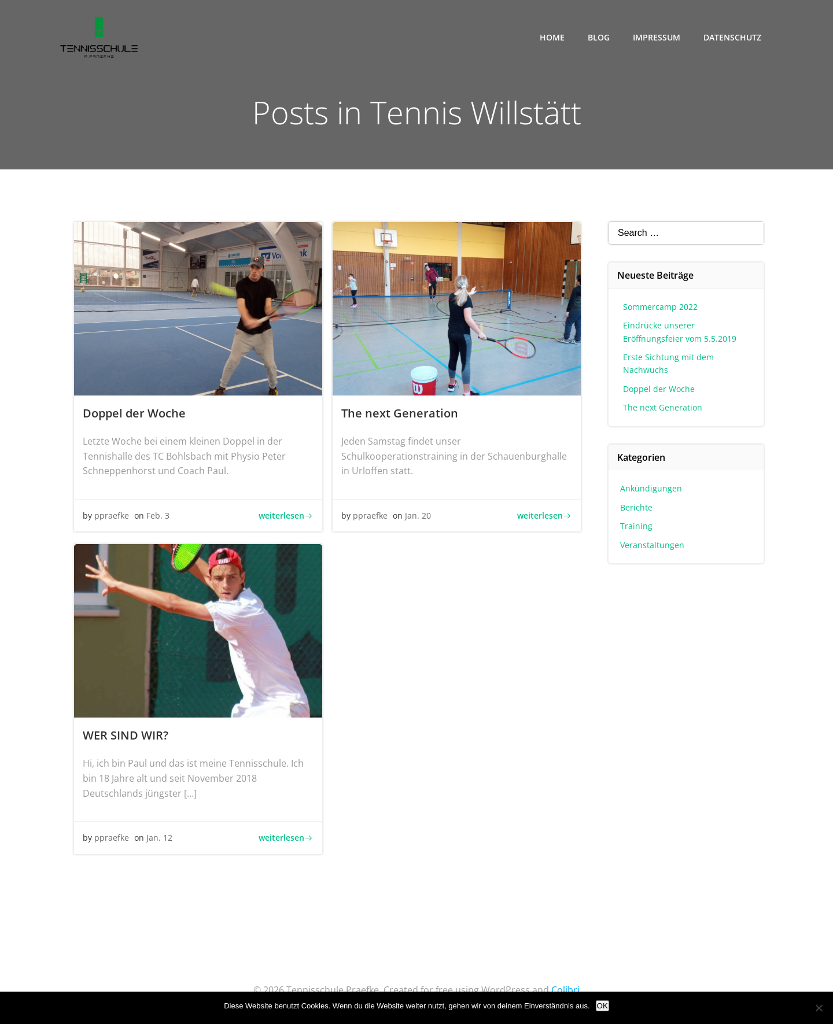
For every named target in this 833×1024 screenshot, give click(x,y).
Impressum (656, 37)
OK (602, 1005)
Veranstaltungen (652, 544)
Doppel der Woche (659, 388)
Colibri (565, 990)
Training (636, 525)
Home (552, 37)
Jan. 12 (159, 837)
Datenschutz (732, 37)
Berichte (636, 507)
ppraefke (111, 515)
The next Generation (662, 407)
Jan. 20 (418, 515)
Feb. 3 (157, 515)
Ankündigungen (651, 488)
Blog (599, 37)
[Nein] (818, 1008)
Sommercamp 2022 (660, 306)
